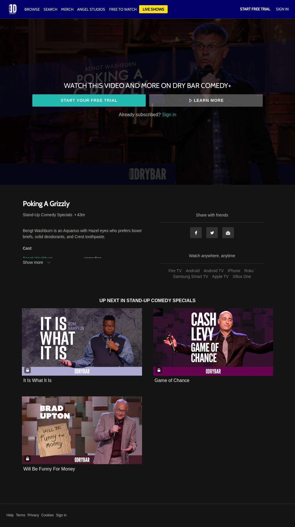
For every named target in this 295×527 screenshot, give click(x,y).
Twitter (212, 232)
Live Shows (153, 9)
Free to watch (123, 9)
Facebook (196, 232)
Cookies (47, 515)
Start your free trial (89, 100)
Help (10, 515)
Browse (32, 9)
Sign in (169, 114)
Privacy (33, 515)
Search (51, 9)
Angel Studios (91, 9)
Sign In (282, 9)
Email (228, 232)
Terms (20, 515)
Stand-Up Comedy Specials (47, 214)
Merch (67, 9)
